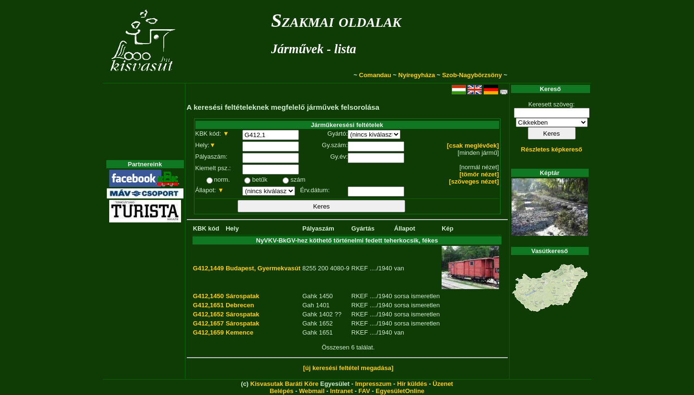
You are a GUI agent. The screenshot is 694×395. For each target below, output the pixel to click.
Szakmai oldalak (336, 20)
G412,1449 (208, 268)
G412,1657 (208, 323)
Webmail (311, 391)
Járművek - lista (313, 49)
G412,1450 (208, 296)
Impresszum (373, 383)
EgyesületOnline (399, 391)
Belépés (282, 391)
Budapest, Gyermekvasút (263, 268)
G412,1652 (208, 314)
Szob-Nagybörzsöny (472, 75)
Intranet (341, 391)
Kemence (239, 332)
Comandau (375, 75)
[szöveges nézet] (474, 181)
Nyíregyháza (416, 75)
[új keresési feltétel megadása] (348, 368)
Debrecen (240, 305)
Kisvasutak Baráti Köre (284, 383)
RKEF (360, 268)
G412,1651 (208, 305)
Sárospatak (242, 296)
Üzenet (442, 383)
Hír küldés (412, 383)
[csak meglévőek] (473, 145)
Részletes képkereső (551, 149)
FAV (364, 391)
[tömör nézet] (479, 174)
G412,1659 (208, 332)
